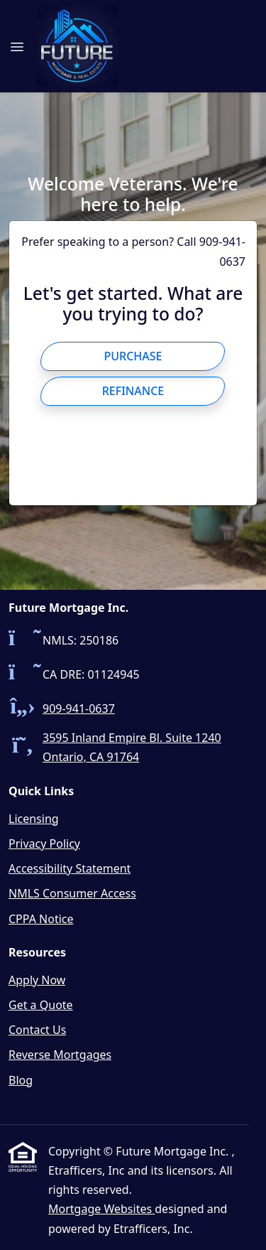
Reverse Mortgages (60, 1054)
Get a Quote (41, 1005)
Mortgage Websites (101, 1209)
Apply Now (37, 980)
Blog (21, 1080)
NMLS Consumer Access (72, 893)
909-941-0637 (79, 708)
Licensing (34, 818)
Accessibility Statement (70, 868)
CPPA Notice (41, 919)
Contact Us (37, 1030)
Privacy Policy (44, 843)
